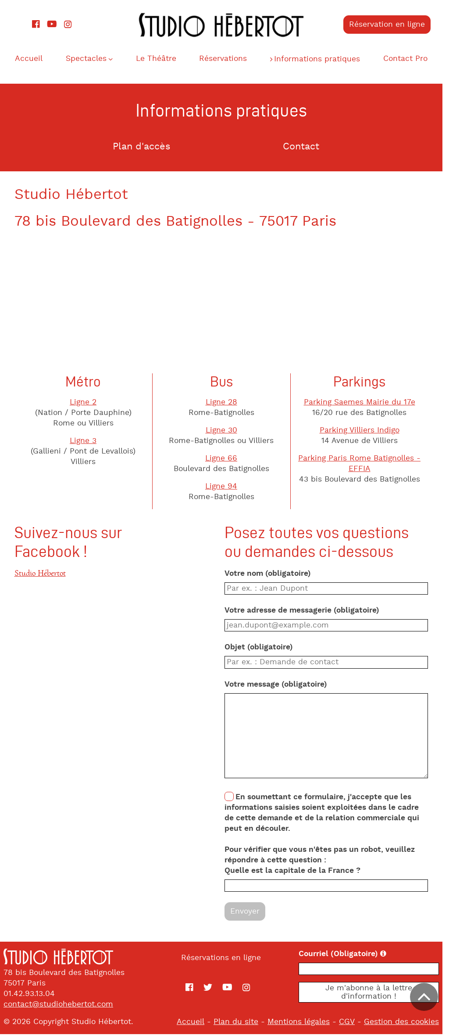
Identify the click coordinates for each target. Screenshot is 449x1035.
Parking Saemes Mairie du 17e (362, 403)
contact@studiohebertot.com (58, 1004)
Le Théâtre (159, 59)
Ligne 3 (86, 441)
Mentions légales (305, 1022)
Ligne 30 (224, 431)
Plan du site (242, 1022)
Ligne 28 (224, 403)
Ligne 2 (86, 403)
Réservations (227, 59)
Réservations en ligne (224, 958)
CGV (353, 1022)
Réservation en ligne (393, 24)
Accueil (29, 59)
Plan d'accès (144, 147)
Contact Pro (411, 59)
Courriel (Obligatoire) (370, 954)
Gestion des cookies (408, 1022)
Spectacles (88, 59)
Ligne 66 (225, 459)
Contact (304, 147)
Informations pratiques (322, 59)
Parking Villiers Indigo (363, 431)
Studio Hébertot (43, 574)
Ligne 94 (225, 487)
